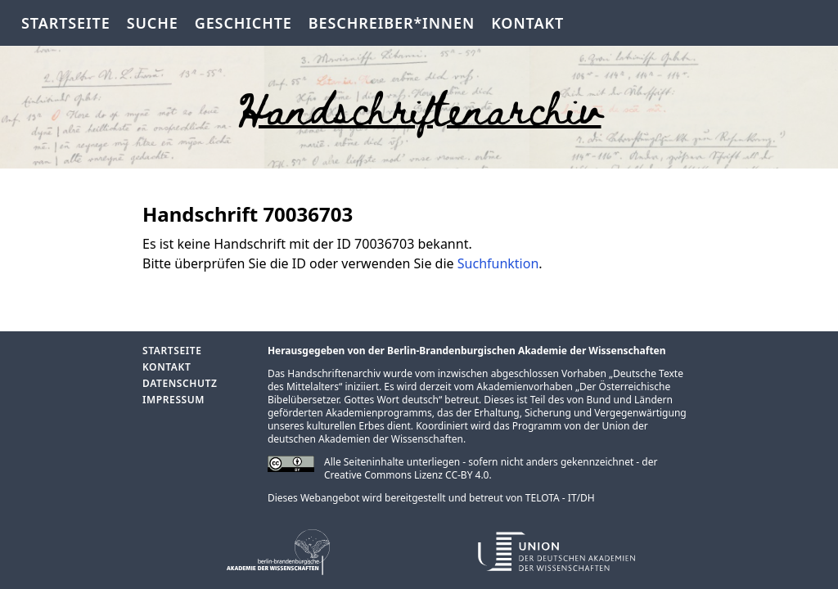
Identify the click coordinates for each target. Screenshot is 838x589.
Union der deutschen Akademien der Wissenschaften (458, 432)
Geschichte (243, 23)
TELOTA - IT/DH (560, 498)
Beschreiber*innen (392, 23)
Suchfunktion (498, 263)
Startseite (65, 23)
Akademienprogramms (379, 413)
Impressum (173, 400)
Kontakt (527, 23)
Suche (152, 23)
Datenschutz (179, 383)
